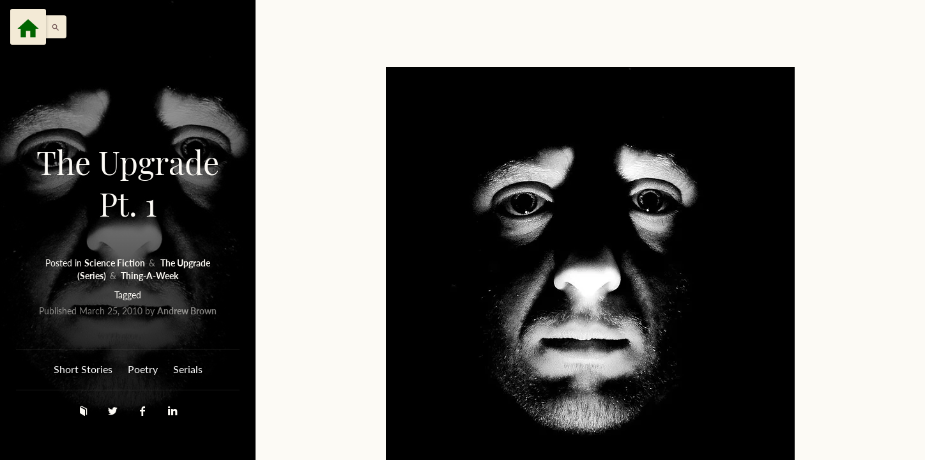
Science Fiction (115, 262)
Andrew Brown (187, 310)
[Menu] (28, 27)
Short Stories (83, 369)
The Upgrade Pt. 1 (127, 183)
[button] (52, 26)
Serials (188, 369)
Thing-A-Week (149, 275)
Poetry (143, 369)
